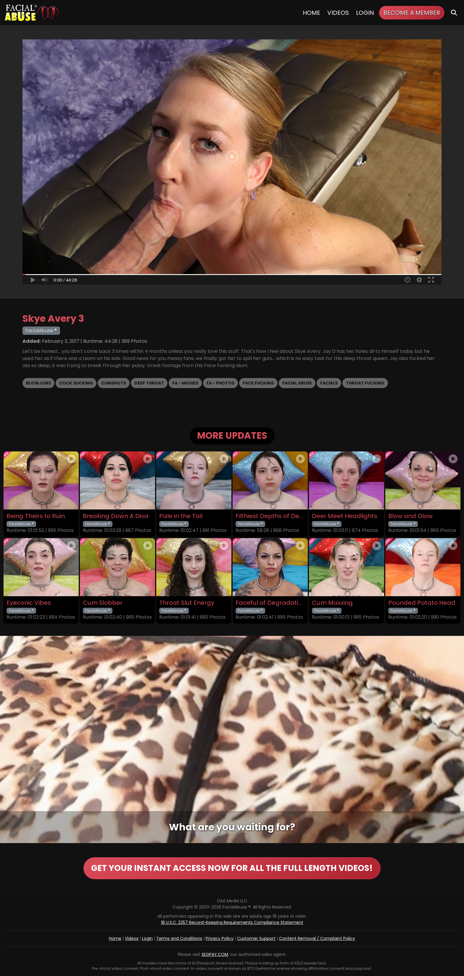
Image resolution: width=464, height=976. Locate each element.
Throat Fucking (365, 383)
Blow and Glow (410, 516)
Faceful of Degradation (270, 603)
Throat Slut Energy (186, 603)
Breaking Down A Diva (115, 516)
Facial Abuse (297, 383)
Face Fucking (258, 383)
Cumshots (113, 383)
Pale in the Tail (180, 516)
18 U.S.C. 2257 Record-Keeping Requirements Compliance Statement (232, 922)
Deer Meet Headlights (344, 516)
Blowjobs (38, 383)
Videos (338, 13)
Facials (329, 383)
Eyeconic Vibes (29, 603)
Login (365, 13)
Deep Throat (149, 383)
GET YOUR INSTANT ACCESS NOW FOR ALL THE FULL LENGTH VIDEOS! (232, 868)
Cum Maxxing (332, 603)
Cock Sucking (76, 383)
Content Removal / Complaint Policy (317, 938)
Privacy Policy (219, 938)
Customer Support (256, 938)
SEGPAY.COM (215, 954)
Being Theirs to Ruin (36, 516)
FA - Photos (220, 383)
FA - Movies (185, 383)
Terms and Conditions (179, 938)
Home (311, 13)
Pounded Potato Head (421, 603)
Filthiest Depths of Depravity (270, 516)
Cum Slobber (103, 603)
